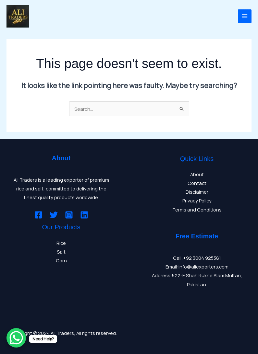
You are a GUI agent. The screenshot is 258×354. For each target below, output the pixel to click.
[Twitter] (54, 215)
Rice (61, 243)
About (197, 174)
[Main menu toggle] (245, 16)
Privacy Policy (197, 200)
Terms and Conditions (197, 209)
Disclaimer (197, 191)
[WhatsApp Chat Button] (16, 338)
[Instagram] (69, 215)
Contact (197, 183)
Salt (61, 251)
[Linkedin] (84, 215)
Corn (61, 260)
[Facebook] (38, 215)
